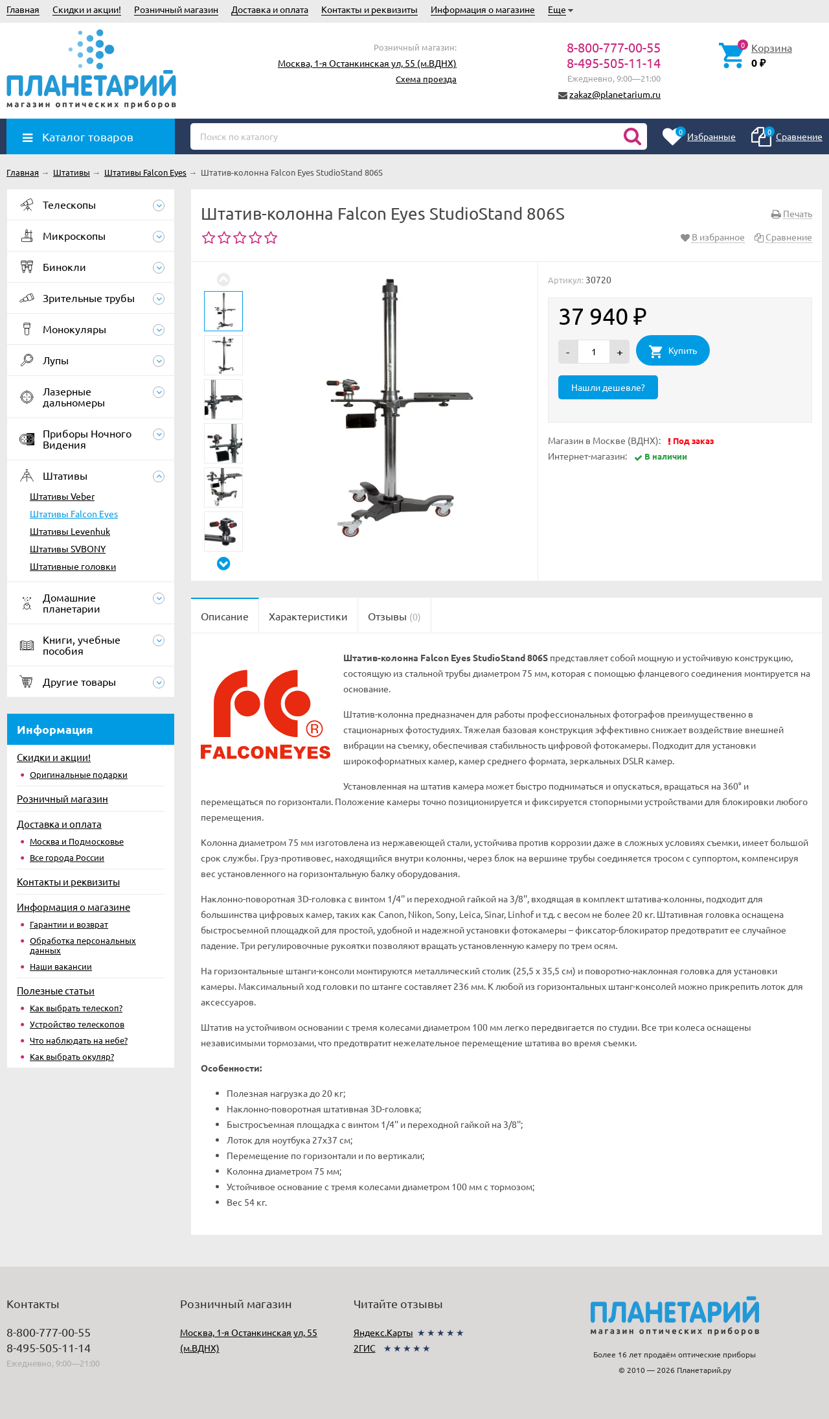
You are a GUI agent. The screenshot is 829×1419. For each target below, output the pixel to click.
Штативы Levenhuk (70, 531)
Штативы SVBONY (68, 548)
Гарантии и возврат (69, 924)
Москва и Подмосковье (77, 841)
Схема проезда (426, 78)
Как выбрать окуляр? (72, 1056)
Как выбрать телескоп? (76, 1007)
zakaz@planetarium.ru (615, 94)
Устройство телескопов (77, 1023)
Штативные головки (73, 566)
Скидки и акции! (86, 9)
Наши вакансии (61, 966)
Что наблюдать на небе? (79, 1040)
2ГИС (365, 1348)
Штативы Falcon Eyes (74, 513)
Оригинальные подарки (79, 774)
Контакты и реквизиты (369, 9)
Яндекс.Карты (383, 1332)
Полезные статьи (56, 990)
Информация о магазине (483, 9)
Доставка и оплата (269, 9)
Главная (23, 9)
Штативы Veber (62, 496)
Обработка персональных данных (83, 945)
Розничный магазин (176, 9)
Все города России (67, 857)
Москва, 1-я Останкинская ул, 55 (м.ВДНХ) (367, 63)
